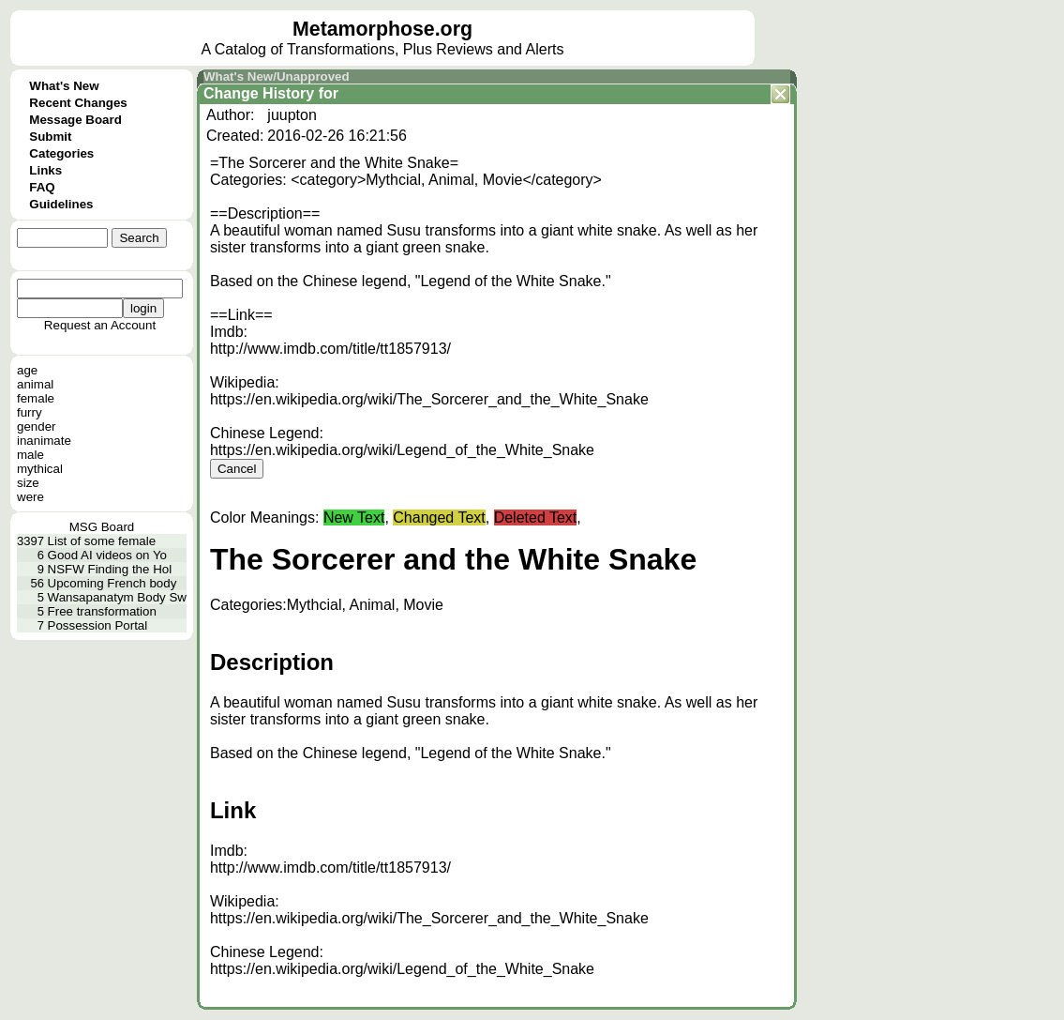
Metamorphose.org (382, 29)
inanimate (44, 441)
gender (36, 426)
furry (29, 412)
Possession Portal (98, 625)
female (35, 398)
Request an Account (100, 325)
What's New (63, 86)
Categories (61, 153)
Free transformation (102, 611)
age (27, 370)
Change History (258, 93)
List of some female (102, 541)
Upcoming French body (112, 583)
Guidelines (61, 204)
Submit (50, 136)
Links (45, 170)
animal (35, 384)
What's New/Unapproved (276, 76)
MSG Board (102, 527)
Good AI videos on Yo (107, 555)
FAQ (41, 187)
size (28, 483)
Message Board (75, 120)
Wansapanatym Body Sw (117, 597)
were (30, 497)
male (30, 455)
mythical (40, 469)
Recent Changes (78, 103)
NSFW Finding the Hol (110, 569)
